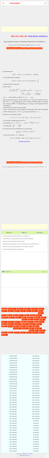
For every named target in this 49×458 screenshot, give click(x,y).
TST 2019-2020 (36, 441)
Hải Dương (4, 317)
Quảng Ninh (31, 324)
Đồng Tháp (4, 334)
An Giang (3, 308)
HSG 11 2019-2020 (35, 409)
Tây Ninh (30, 330)
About (18, 453)
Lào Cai (35, 319)
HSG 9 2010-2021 (36, 356)
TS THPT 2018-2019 (13, 374)
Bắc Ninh (21, 311)
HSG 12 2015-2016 (13, 432)
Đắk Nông (34, 332)
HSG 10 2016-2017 (13, 402)
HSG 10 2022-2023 (13, 416)
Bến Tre (27, 311)
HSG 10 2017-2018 (13, 404)
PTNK (35, 321)
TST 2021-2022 (36, 446)
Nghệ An (16, 321)
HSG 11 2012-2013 (35, 393)
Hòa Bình (31, 315)
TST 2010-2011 (36, 420)
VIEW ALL (44, 271)
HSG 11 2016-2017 (35, 402)
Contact (20, 453)
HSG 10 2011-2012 (13, 390)
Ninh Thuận (29, 321)
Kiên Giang (36, 317)
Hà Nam (14, 315)
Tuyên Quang (37, 328)
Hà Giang (8, 315)
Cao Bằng (34, 311)
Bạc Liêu (3, 311)
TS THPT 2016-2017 (13, 369)
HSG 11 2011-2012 (35, 390)
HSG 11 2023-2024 (35, 418)
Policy (27, 453)
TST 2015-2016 (36, 432)
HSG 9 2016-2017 (36, 369)
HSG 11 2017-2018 (35, 404)
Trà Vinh (30, 328)
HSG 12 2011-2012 (13, 423)
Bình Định (40, 308)
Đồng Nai (40, 332)
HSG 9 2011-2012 (36, 358)
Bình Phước (26, 308)
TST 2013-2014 (36, 427)
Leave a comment (37, 45)
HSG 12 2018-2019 (13, 439)
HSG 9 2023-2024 (36, 386)
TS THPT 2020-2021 (13, 379)
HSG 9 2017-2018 (36, 372)
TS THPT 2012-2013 (13, 360)
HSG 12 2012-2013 (13, 425)
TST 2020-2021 (36, 444)
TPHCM (14, 326)
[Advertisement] (24, 14)
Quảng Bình (9, 324)
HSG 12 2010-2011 (13, 420)
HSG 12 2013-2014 (13, 427)
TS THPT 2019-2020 (13, 376)
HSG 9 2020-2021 (36, 379)
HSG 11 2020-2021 (35, 411)
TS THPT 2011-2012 (13, 358)
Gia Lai (3, 315)
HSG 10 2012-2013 (13, 393)
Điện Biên (16, 332)
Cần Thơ (40, 313)
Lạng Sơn (3, 321)
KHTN (23, 317)
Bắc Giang (10, 311)
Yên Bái (9, 332)
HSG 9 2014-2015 (36, 365)
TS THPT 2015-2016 (13, 367)
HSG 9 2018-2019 (36, 374)
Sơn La (9, 326)
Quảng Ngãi (24, 324)
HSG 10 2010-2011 (13, 388)
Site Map (30, 453)
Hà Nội (20, 315)
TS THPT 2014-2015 (13, 365)
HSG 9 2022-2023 (36, 383)
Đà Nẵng (22, 332)
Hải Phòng (11, 317)
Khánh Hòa (29, 317)
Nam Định (10, 321)
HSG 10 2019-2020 (13, 409)
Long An (29, 319)
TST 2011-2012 (36, 423)
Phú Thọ (40, 321)
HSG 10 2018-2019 (13, 407)
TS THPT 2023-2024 (13, 386)
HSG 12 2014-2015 (13, 430)
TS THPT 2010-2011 (13, 356)
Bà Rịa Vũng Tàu (11, 308)
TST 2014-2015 (36, 430)
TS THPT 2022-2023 (13, 383)
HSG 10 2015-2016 (13, 400)
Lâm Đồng (41, 319)
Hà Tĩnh (25, 315)
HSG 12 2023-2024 (13, 451)
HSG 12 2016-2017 (13, 434)
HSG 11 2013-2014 (35, 395)
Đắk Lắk (28, 332)
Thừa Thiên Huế (16, 328)
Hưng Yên (38, 315)
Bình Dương (19, 308)
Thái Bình (28, 326)
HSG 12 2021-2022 (13, 446)
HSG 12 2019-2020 (13, 441)
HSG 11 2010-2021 (35, 388)
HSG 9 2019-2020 (36, 376)
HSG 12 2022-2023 (13, 448)
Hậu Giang (17, 317)
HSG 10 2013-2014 (13, 395)
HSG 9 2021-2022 (36, 381)
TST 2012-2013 (36, 425)
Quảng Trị (38, 324)
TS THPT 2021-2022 (13, 381)
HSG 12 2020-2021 (13, 444)
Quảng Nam (17, 324)
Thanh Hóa (21, 326)
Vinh (36, 330)
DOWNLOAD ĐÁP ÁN (24, 141)
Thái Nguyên (34, 326)
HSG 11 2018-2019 (35, 407)
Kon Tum (42, 317)
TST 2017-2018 (36, 437)
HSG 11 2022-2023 (35, 416)
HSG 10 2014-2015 (13, 397)
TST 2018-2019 (36, 439)
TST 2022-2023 (36, 448)
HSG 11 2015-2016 (35, 400)
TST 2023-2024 (36, 451)
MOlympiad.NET (27, 455)
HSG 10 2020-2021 (13, 411)
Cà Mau (39, 310)
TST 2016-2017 (36, 434)
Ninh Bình (22, 321)
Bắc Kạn (16, 311)
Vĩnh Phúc (3, 332)
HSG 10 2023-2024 (13, 418)
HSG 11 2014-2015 (35, 397)
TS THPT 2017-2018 (13, 372)
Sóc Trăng (3, 326)
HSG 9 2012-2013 (36, 360)
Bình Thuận (33, 308)
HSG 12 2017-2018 (13, 437)
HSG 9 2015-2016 (36, 367)
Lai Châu (23, 319)
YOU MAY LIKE (7, 271)
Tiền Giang (24, 328)
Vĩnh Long (41, 330)
